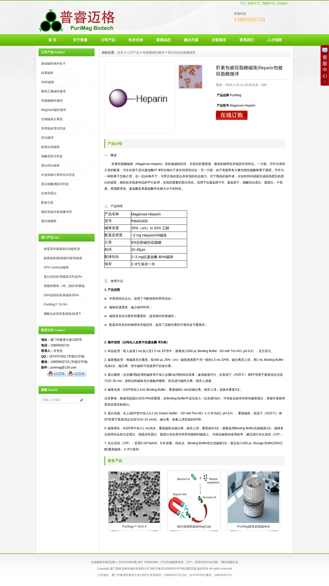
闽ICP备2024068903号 (164, 568)
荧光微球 (47, 137)
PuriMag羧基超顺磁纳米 (253, 526)
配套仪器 (47, 202)
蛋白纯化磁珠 (50, 165)
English (283, 3)
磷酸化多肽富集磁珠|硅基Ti (62, 314)
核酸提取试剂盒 (52, 156)
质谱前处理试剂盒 (53, 128)
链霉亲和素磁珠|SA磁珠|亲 (62, 249)
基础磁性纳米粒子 (53, 63)
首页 (120, 52)
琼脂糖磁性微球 (52, 100)
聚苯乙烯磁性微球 (53, 91)
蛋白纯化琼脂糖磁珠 (182, 52)
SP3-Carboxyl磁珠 (56, 267)
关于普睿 (80, 40)
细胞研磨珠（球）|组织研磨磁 (64, 286)
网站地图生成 (229, 562)
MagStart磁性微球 (53, 110)
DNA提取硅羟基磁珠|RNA (61, 295)
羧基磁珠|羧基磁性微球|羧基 (63, 258)
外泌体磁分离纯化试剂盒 (58, 175)
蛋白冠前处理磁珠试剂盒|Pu (63, 276)
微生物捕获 (49, 221)
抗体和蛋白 (49, 193)
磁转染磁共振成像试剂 (56, 212)
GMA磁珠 (47, 82)
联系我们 (247, 40)
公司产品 (108, 40)
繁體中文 (269, 3)
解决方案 (191, 40)
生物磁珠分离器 (52, 119)
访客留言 (219, 40)
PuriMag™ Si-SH (55, 304)
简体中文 (254, 3)
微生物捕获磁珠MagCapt (194, 526)
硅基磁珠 (47, 73)
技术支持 (136, 40)
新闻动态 (163, 40)
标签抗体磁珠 (50, 147)
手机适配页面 (187, 568)
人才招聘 (274, 40)
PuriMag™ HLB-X (134, 526)
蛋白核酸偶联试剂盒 (55, 184)
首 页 (52, 40)
